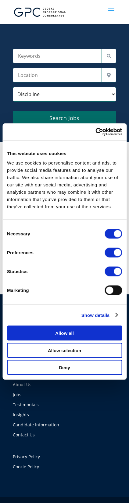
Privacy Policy (26, 457)
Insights (21, 415)
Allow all (64, 333)
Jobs (17, 394)
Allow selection (64, 350)
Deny (64, 367)
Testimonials (26, 405)
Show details (95, 314)
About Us (22, 384)
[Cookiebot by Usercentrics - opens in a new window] (95, 132)
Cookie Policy (26, 467)
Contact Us (24, 435)
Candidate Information (36, 425)
